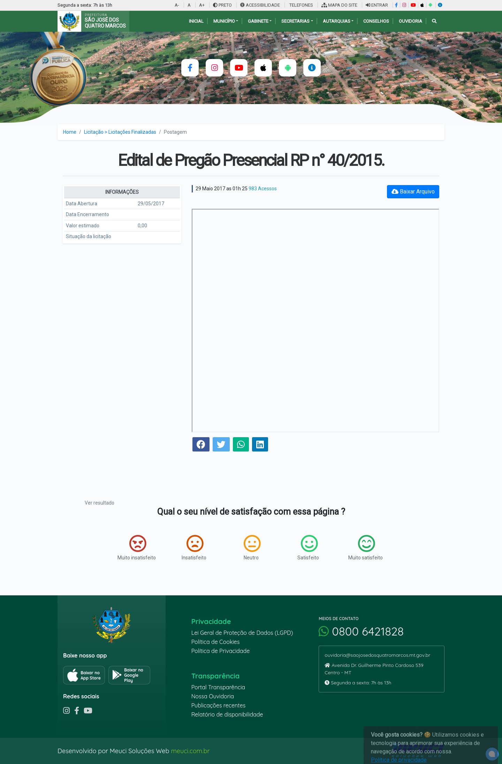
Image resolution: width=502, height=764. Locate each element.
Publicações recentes (218, 705)
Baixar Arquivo (413, 191)
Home (69, 132)
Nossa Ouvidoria (212, 696)
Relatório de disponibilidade (227, 714)
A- (177, 5)
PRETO (222, 5)
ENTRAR (377, 5)
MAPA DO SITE (339, 5)
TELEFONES (300, 5)
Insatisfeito (194, 547)
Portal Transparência (218, 687)
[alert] (492, 754)
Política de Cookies (215, 641)
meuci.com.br (190, 751)
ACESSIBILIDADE (260, 5)
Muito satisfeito (365, 547)
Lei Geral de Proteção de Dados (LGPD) (242, 632)
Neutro (252, 547)
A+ (202, 5)
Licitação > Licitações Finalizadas (120, 132)
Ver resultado (99, 503)
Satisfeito (308, 547)
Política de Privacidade (220, 650)
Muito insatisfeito (136, 547)
